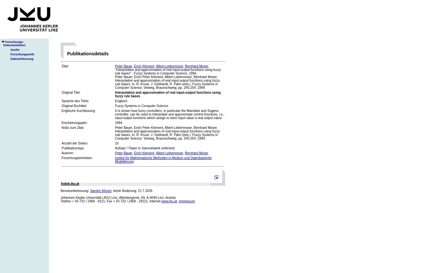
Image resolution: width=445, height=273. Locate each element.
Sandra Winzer (101, 191)
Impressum (187, 201)
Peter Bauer (123, 66)
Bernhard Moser (196, 66)
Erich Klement (144, 66)
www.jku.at (169, 201)
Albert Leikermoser (169, 66)
